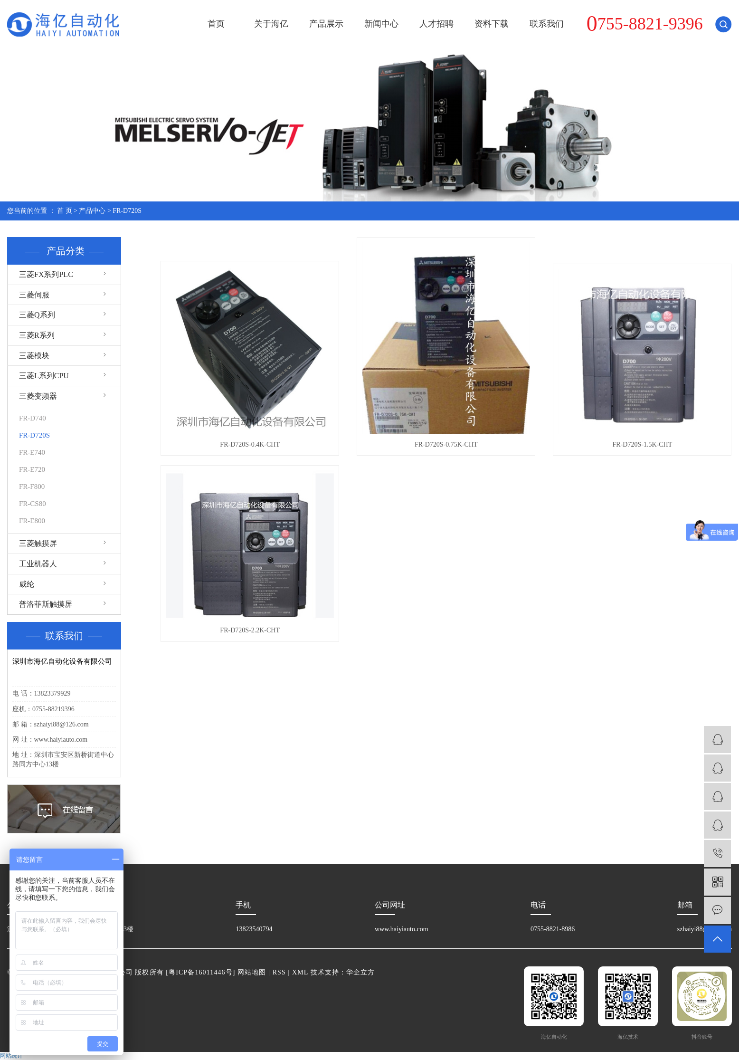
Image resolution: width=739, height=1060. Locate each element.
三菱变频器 (38, 396)
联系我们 (547, 24)
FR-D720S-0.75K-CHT (446, 444)
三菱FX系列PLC (46, 274)
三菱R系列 (37, 335)
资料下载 (491, 24)
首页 (216, 24)
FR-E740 (32, 452)
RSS (279, 972)
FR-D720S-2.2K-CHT (250, 630)
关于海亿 (271, 24)
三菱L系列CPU (44, 376)
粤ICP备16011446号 (201, 972)
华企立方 (360, 972)
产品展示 (326, 24)
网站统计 (11, 1055)
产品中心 (92, 210)
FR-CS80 (32, 503)
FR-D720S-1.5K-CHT (643, 444)
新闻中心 (381, 24)
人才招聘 (436, 24)
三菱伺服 (34, 295)
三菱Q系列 (37, 315)
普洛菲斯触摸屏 (45, 604)
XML (300, 972)
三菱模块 (34, 356)
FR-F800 (32, 486)
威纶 (26, 584)
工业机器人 (38, 564)
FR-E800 (32, 521)
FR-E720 (32, 469)
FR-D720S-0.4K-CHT (250, 444)
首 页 (64, 210)
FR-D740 (32, 418)
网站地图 (251, 972)
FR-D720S (127, 210)
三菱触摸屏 (38, 543)
